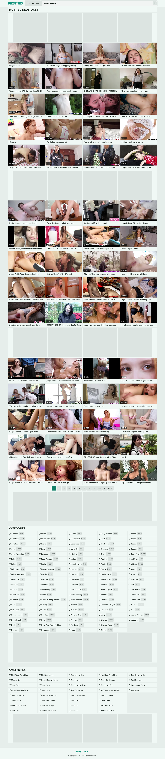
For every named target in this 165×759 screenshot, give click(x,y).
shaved (107, 620)
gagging (47, 584)
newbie (77, 620)
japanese (78, 544)
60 (99, 488)
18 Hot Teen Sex (107, 710)
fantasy (47, 579)
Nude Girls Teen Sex (49, 695)
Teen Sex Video (77, 675)
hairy (46, 609)
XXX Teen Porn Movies (110, 690)
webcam (137, 579)
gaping (47, 604)
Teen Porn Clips (47, 705)
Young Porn (16, 700)
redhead (107, 599)
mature (77, 604)
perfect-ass (109, 574)
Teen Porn (45, 685)
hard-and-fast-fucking (51, 625)
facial (47, 564)
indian (76, 533)
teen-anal (138, 554)
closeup (17, 599)
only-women (109, 533)
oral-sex (107, 544)
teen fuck (15, 685)
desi (16, 625)
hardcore (48, 630)
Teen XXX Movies (108, 680)
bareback (18, 579)
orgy (106, 554)
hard (46, 620)
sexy (106, 615)
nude (76, 630)
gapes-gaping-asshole (53, 599)
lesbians (77, 574)
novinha (77, 625)
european (48, 554)
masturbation (80, 599)
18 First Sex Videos (18, 705)
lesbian (77, 569)
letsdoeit (77, 579)
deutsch (17, 630)
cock (16, 604)
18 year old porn (138, 685)
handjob (48, 615)
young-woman (140, 615)
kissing (77, 554)
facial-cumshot (51, 569)
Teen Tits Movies (78, 695)
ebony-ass (48, 538)
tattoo (136, 538)
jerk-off (77, 549)
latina (77, 559)
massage (77, 584)
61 (104, 488)
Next (110, 488)
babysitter (18, 569)
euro (46, 549)
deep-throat (19, 615)
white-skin (138, 599)
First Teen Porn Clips (19, 675)
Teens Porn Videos (48, 710)
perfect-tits (109, 579)
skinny (107, 630)
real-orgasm (109, 589)
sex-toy (107, 609)
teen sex (74, 705)
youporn (137, 620)
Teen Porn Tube (17, 695)
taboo (136, 533)
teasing (137, 549)
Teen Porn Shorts (108, 685)
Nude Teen (105, 700)
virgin (136, 569)
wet (135, 584)
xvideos (137, 604)
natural (77, 609)
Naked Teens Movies (49, 680)
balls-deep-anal (21, 574)
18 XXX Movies (77, 690)
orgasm (107, 549)
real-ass (107, 584)
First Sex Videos (47, 675)
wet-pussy (138, 589)
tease (136, 544)
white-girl (138, 594)
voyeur (136, 574)
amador (17, 533)
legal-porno (79, 564)
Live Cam (35, 3)
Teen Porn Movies (138, 675)
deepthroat (19, 620)
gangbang (48, 589)
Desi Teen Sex (136, 680)
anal (16, 549)
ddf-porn (18, 609)
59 (94, 488)
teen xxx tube (107, 695)
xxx (135, 609)
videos (137, 564)
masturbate (79, 589)
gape (46, 594)
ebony (46, 533)
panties (107, 559)
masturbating (79, 594)
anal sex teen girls (109, 675)
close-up (18, 594)
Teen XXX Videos (48, 700)
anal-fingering (20, 554)
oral (106, 538)
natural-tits (79, 615)
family (47, 574)
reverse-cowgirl (111, 604)
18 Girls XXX (16, 680)
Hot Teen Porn (107, 705)
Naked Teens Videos (19, 690)
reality (107, 594)
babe (16, 559)
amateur (18, 538)
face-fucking (49, 559)
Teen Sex (15, 710)
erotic (46, 544)
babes (16, 564)
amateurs (18, 544)
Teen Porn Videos (78, 685)
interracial (78, 538)
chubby (17, 589)
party (106, 564)
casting (17, 584)
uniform (137, 559)
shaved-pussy (110, 625)
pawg (106, 569)
